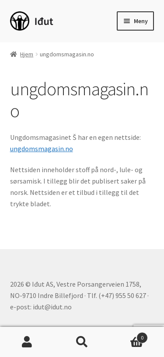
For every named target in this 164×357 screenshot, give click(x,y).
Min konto (27, 342)
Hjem (26, 54)
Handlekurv (128, 335)
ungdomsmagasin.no (41, 148)
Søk (82, 342)
